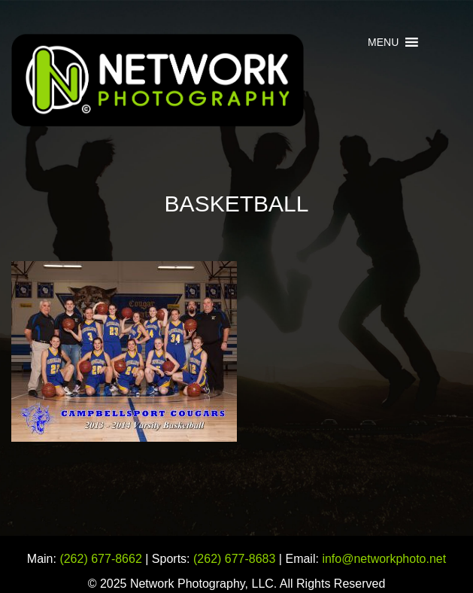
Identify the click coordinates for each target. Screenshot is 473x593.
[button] (383, 42)
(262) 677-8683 (234, 558)
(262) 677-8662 (100, 558)
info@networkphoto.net (384, 558)
